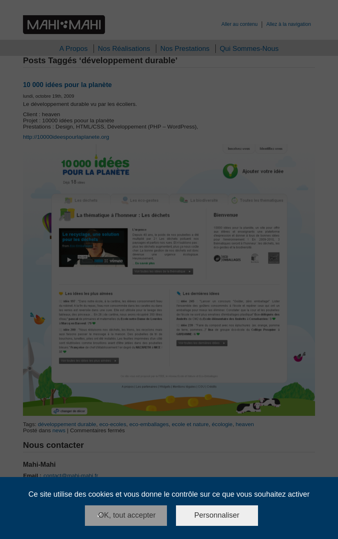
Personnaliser (217, 515)
